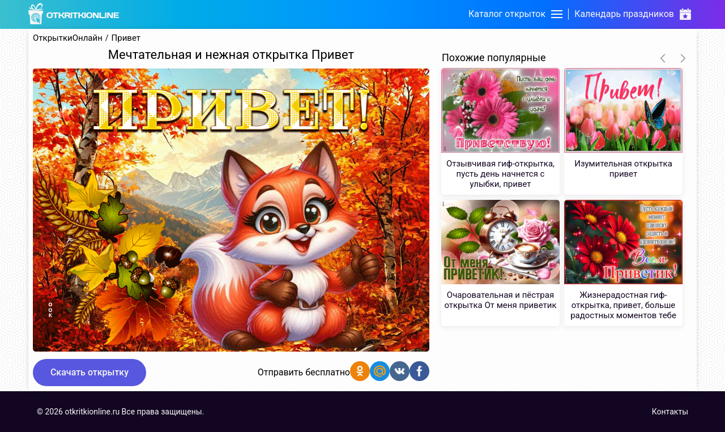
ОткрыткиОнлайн (68, 38)
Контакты (670, 411)
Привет (126, 38)
